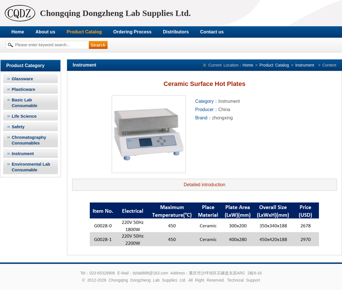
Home (17, 31)
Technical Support (243, 280)
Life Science (24, 116)
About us (45, 31)
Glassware (22, 78)
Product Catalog (84, 31)
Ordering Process (132, 31)
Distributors (176, 31)
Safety (18, 126)
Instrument (23, 153)
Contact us (212, 31)
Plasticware (23, 89)
